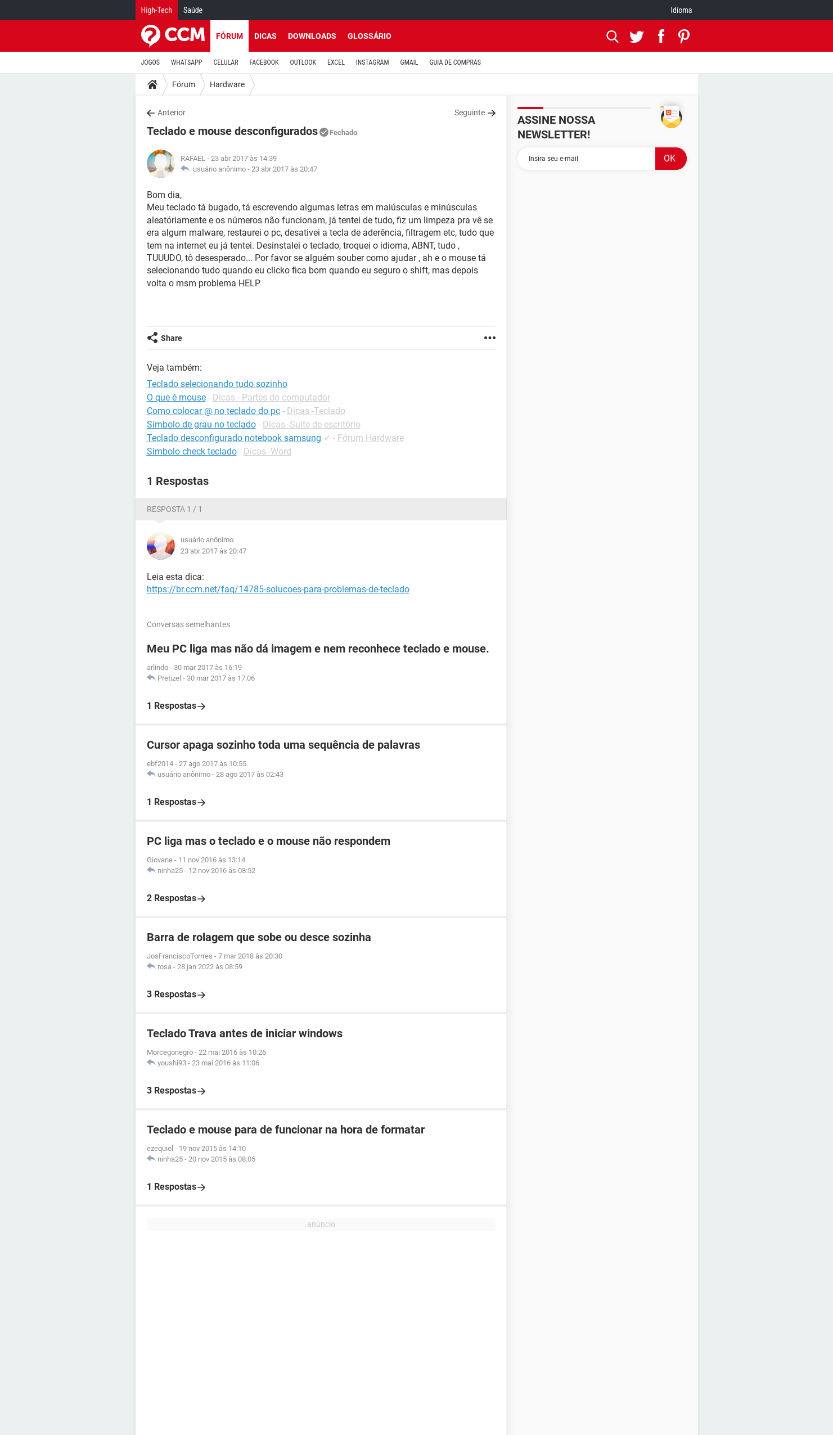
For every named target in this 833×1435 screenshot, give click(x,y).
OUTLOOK (303, 62)
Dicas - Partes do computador (271, 397)
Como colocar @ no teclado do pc (213, 411)
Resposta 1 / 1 (174, 509)
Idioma (681, 10)
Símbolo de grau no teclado (201, 424)
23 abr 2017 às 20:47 (284, 169)
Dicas (265, 36)
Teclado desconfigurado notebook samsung (234, 438)
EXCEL (336, 62)
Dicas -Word (267, 451)
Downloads (312, 36)
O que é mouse (176, 397)
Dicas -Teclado (316, 411)
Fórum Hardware (370, 438)
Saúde (192, 10)
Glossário (369, 36)
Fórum (229, 36)
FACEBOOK (264, 62)
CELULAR (226, 62)
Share (171, 338)
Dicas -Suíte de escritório (312, 424)
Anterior (171, 112)
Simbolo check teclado (192, 451)
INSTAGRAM (372, 62)
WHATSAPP (186, 62)
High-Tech (156, 10)
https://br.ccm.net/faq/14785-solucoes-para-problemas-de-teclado (278, 589)
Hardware (227, 84)
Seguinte (469, 112)
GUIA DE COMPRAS (455, 62)
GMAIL (409, 62)
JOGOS (150, 62)
